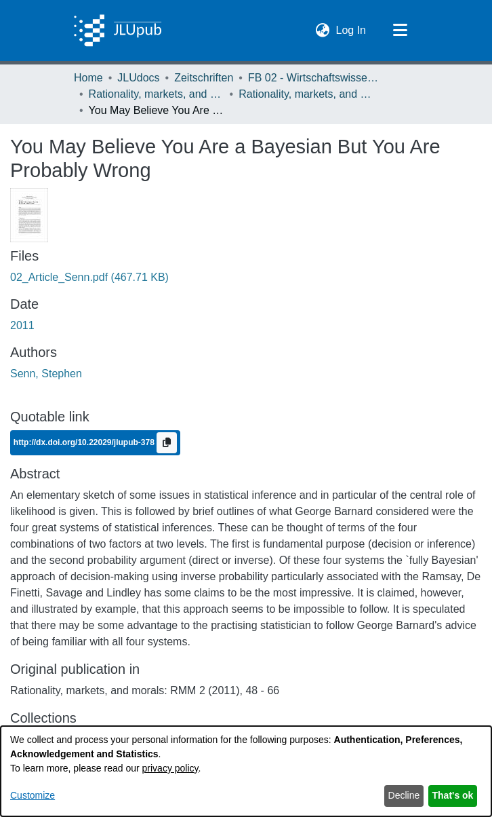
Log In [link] (351, 29)
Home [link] (88, 77)
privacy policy (170, 768)
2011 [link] (22, 325)
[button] (323, 30)
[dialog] (246, 771)
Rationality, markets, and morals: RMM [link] (156, 94)
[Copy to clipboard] (167, 442)
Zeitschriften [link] (203, 77)
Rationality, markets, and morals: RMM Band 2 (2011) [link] (306, 94)
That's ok (453, 795)
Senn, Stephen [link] (46, 373)
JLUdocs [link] (138, 77)
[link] (89, 277)
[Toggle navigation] (400, 30)
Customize (32, 795)
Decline (404, 795)
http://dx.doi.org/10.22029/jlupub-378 (85, 441)
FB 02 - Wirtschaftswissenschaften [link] (316, 77)
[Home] (117, 31)
